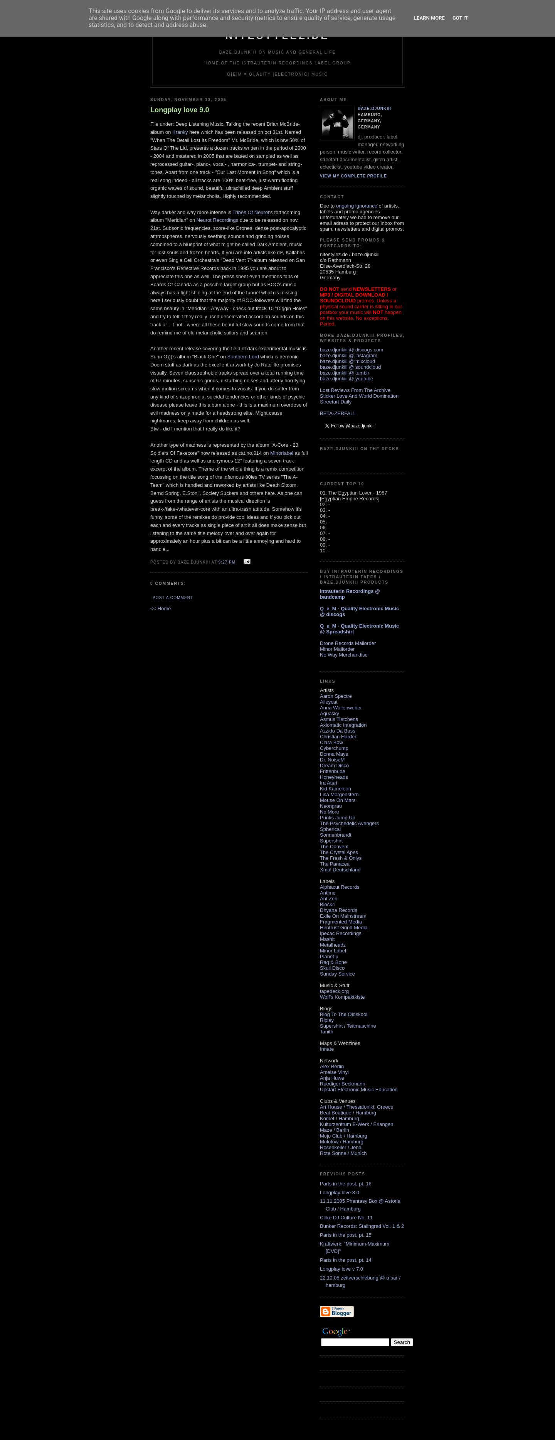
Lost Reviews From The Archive (355, 390)
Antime (327, 893)
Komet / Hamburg (339, 1118)
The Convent (334, 846)
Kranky (180, 132)
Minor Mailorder (337, 649)
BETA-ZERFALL (338, 413)
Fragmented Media (341, 922)
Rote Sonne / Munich (343, 1153)
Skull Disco (332, 968)
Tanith (326, 1032)
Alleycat (329, 702)
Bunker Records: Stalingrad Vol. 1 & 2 (362, 1226)
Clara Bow (331, 742)
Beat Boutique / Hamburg (348, 1113)
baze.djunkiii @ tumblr (344, 373)
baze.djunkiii (374, 108)
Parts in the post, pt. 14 (346, 1260)
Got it (460, 18)
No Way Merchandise (344, 655)
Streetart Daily (336, 402)
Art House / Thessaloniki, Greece (357, 1107)
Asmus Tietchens (339, 719)
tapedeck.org (334, 991)
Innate (327, 1049)
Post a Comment (173, 598)
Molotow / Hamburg (341, 1142)
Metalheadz (333, 945)
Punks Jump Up (337, 817)
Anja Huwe (332, 1078)
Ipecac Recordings (341, 933)
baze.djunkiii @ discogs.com (351, 350)
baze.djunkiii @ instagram (348, 355)
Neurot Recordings (217, 220)
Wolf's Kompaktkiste (342, 997)
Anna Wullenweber (341, 708)
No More (329, 812)
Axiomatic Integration (343, 725)
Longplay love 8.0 (339, 1192)
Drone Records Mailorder (348, 643)
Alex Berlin (332, 1066)
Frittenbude (332, 771)
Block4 (327, 904)
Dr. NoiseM (332, 760)
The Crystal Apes (339, 852)
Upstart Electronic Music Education (359, 1089)
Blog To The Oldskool (343, 1014)
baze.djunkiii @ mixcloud (347, 361)
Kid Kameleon (335, 789)
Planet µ (329, 956)
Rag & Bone (333, 962)
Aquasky (329, 713)
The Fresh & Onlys (341, 858)
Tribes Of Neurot (250, 212)
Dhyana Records (338, 910)
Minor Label (333, 951)
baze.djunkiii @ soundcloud (350, 367)
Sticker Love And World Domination (359, 396)
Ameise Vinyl (334, 1072)
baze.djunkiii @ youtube (346, 379)
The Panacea (335, 864)
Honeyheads (334, 777)
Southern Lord (243, 357)
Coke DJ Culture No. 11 (346, 1218)
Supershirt (331, 841)
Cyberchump (334, 748)
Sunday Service (337, 974)
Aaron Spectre (336, 696)
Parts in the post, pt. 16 (346, 1184)
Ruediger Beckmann (342, 1084)
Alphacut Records (340, 887)
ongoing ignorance (356, 206)
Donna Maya (334, 754)
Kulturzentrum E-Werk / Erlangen (357, 1124)
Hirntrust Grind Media (344, 927)
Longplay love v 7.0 (341, 1269)
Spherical (330, 829)
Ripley (327, 1020)
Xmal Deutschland (340, 870)
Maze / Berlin (334, 1130)
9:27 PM (226, 562)
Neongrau (331, 806)
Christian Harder (338, 736)
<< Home (160, 608)
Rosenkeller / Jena (341, 1147)
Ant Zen (329, 898)
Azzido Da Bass (337, 731)
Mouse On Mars (337, 800)
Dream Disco (334, 765)
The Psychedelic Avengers (349, 823)
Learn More (429, 18)
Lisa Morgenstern (339, 794)
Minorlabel (281, 453)
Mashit (327, 939)
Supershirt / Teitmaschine (348, 1026)
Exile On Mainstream (343, 916)
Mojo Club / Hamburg (343, 1136)
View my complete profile (353, 176)
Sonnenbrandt (336, 835)
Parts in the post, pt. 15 (346, 1235)
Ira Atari (328, 783)
